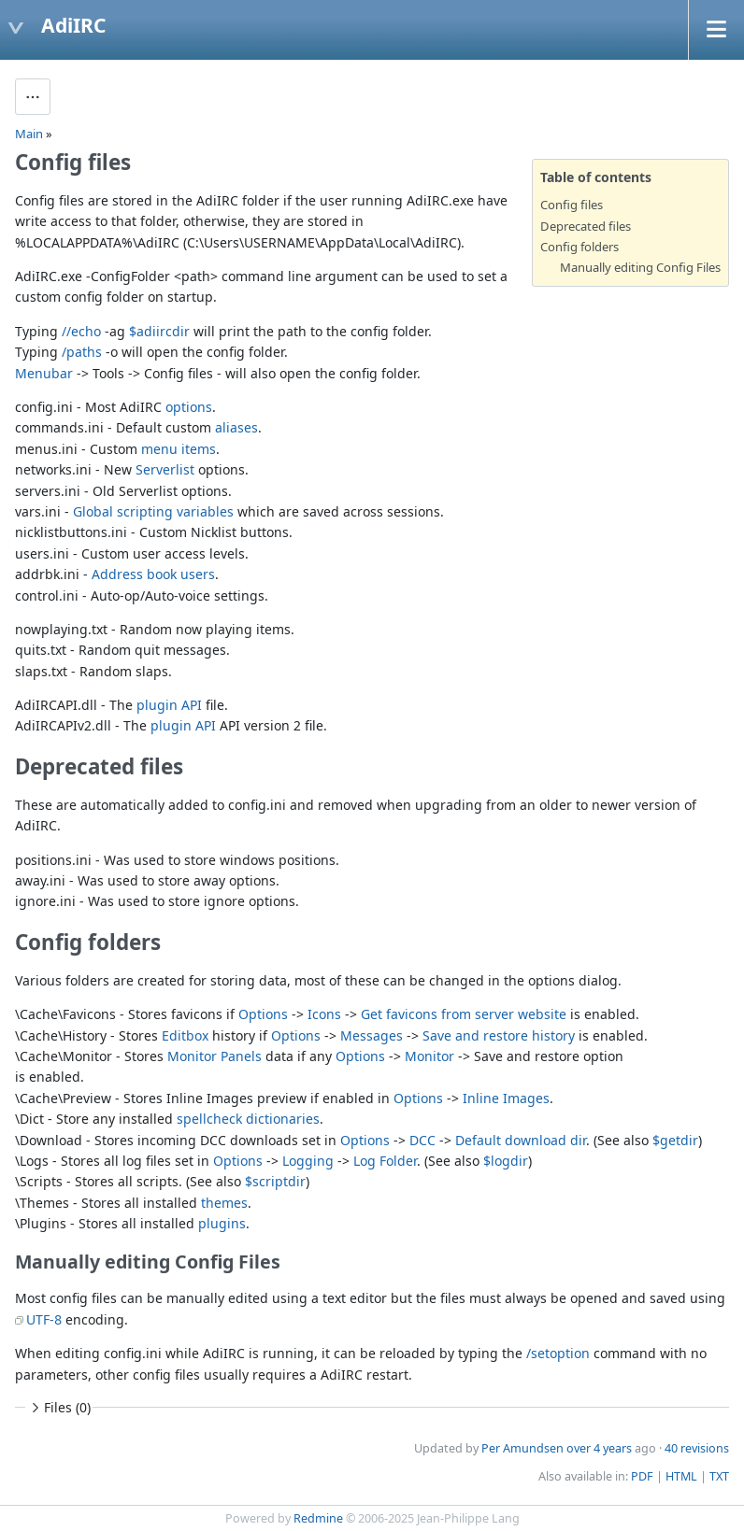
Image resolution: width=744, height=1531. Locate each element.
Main (29, 133)
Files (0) (59, 1407)
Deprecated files (585, 226)
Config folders (579, 246)
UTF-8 (44, 1319)
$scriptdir (275, 1181)
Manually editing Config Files (640, 267)
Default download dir (520, 1140)
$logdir (505, 1161)
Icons (324, 1014)
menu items (178, 449)
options (188, 407)
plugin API (169, 705)
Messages (371, 1035)
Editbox (185, 1035)
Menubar (44, 373)
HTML (681, 1476)
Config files (571, 204)
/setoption (558, 1353)
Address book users (153, 574)
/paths (82, 352)
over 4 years (599, 1448)
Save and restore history (498, 1035)
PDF (642, 1476)
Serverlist (165, 469)
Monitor (429, 1056)
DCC (422, 1140)
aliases (236, 427)
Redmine (318, 1518)
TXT (719, 1476)
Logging (308, 1161)
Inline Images (506, 1098)
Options (263, 1014)
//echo (81, 331)
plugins (222, 1223)
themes (224, 1203)
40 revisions (697, 1448)
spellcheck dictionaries (248, 1118)
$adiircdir (159, 331)
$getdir (675, 1140)
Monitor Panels (214, 1056)
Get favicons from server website (463, 1014)
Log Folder (385, 1161)
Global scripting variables (153, 511)
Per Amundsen (522, 1448)
